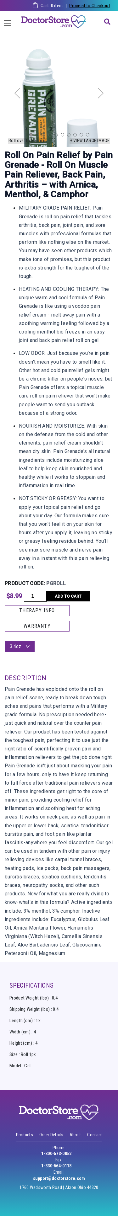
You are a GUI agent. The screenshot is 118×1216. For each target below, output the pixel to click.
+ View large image (90, 140)
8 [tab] (76, 136)
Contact (94, 1134)
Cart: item (52, 5)
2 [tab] (39, 136)
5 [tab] (57, 136)
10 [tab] (89, 136)
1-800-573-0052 (56, 1153)
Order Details (51, 1134)
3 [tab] (45, 136)
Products (24, 1134)
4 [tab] (51, 136)
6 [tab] (64, 136)
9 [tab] (83, 136)
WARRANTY (37, 626)
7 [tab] (70, 136)
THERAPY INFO (37, 610)
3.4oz (20, 646)
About (75, 1134)
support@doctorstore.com (59, 1178)
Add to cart (68, 596)
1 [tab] (32, 136)
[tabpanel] (59, 93)
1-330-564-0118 (56, 1165)
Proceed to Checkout (89, 5)
